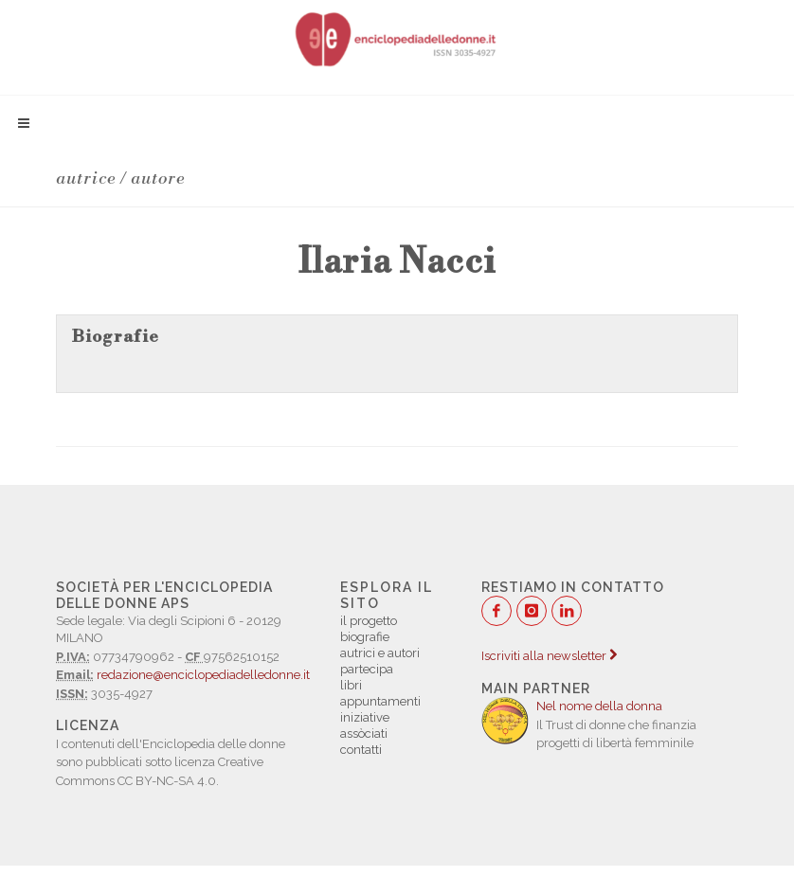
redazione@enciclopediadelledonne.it (203, 675)
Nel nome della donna (599, 706)
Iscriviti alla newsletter (549, 656)
